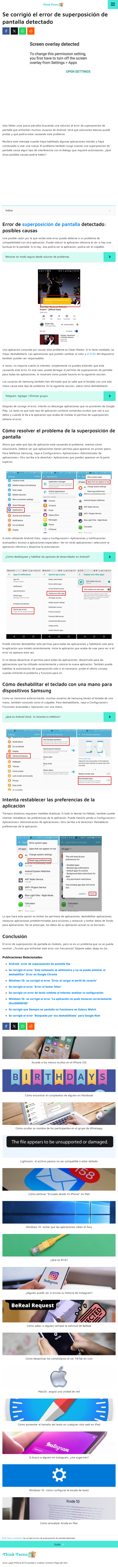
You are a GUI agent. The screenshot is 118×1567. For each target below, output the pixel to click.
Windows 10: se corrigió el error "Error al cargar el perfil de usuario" (53, 980)
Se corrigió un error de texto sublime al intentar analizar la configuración (56, 992)
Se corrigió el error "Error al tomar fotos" (35, 986)
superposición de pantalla (51, 224)
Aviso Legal (7, 1562)
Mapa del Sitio (60, 1562)
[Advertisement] (59, 99)
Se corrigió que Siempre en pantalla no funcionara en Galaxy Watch (52, 1009)
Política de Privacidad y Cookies (29, 1562)
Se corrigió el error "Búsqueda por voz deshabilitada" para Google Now (54, 1015)
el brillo (91, 353)
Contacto (49, 1562)
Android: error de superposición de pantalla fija (39, 963)
